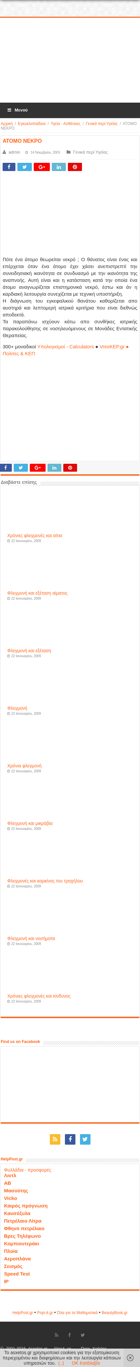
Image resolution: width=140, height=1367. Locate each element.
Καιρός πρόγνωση (26, 1205)
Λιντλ (10, 1175)
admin (14, 152)
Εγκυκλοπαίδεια (32, 123)
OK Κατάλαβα (86, 1363)
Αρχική (6, 123)
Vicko (10, 1198)
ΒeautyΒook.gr (115, 1312)
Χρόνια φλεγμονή (24, 765)
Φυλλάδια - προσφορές (27, 1170)
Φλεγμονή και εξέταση (29, 650)
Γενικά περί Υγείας (102, 123)
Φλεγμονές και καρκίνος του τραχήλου (45, 881)
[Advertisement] (70, 60)
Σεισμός (13, 1266)
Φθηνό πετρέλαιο (24, 1228)
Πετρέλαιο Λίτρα (22, 1221)
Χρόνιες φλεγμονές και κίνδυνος (38, 996)
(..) (61, 1363)
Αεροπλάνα (17, 1258)
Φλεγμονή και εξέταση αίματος (37, 593)
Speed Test (17, 1274)
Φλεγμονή (17, 708)
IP (6, 1281)
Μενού (17, 110)
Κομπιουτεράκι (21, 1243)
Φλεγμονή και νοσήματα (31, 938)
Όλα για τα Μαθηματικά (77, 1312)
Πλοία (11, 1251)
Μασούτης (16, 1190)
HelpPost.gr (22, 1312)
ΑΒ (7, 1183)
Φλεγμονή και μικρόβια (29, 823)
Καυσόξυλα (17, 1213)
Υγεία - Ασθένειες (66, 123)
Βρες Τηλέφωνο (22, 1236)
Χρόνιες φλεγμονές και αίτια (34, 535)
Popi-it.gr (45, 1312)
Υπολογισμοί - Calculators (65, 346)
